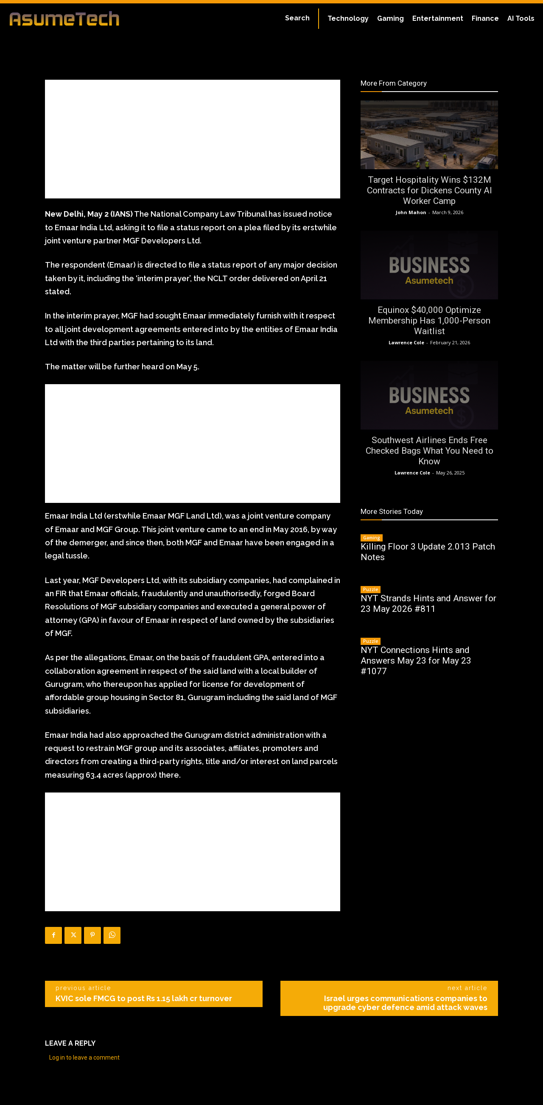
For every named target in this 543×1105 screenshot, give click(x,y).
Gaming (371, 538)
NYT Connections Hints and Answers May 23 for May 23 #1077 (416, 660)
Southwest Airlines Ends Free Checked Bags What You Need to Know (429, 450)
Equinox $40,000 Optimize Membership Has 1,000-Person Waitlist (429, 320)
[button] (297, 18)
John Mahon (411, 212)
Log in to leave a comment (84, 1057)
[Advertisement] (192, 139)
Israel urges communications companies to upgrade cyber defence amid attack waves (405, 1003)
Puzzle (370, 589)
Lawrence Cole (406, 342)
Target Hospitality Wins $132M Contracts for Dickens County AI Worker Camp (429, 190)
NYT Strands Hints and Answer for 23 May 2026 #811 (428, 603)
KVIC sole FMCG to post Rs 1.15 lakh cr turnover (144, 998)
